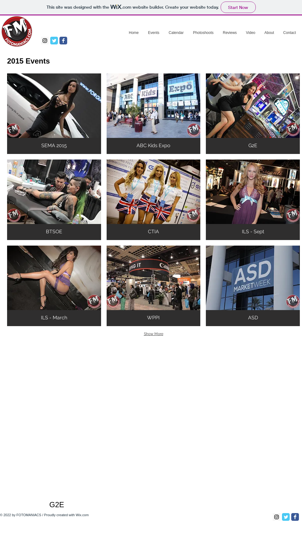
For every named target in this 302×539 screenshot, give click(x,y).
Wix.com (82, 515)
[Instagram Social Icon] (45, 40)
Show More (153, 334)
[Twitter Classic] (54, 40)
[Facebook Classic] (63, 40)
